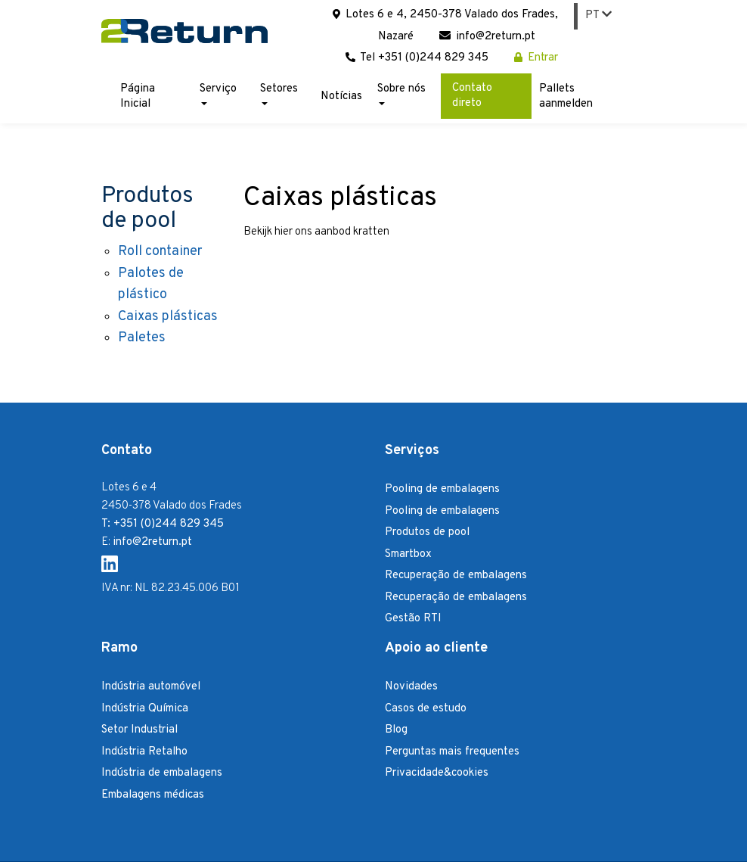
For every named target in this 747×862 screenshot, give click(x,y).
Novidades (411, 687)
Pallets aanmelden (566, 96)
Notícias (341, 96)
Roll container (160, 251)
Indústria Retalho (144, 752)
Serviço (218, 93)
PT (598, 15)
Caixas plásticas (168, 316)
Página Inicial (137, 96)
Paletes (142, 338)
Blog (396, 730)
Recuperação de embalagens (456, 575)
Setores (279, 93)
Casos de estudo (425, 709)
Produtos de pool (427, 532)
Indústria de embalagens (161, 773)
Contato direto (472, 95)
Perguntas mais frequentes (452, 752)
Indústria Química (144, 709)
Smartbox (408, 554)
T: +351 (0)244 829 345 (162, 524)
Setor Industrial (139, 730)
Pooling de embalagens (442, 489)
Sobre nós (401, 93)
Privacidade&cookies (436, 773)
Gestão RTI (413, 618)
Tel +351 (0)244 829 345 (417, 58)
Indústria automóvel (150, 687)
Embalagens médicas (152, 795)
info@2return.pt (487, 37)
